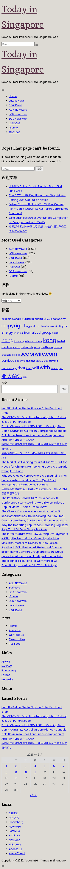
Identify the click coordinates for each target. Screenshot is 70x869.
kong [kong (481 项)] (49, 340)
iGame (13, 127)
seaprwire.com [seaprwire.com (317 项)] (38, 353)
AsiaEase (14, 835)
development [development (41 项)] (48, 326)
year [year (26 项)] (61, 368)
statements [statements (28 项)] (42, 360)
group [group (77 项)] (46, 332)
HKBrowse (15, 844)
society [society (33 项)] (19, 360)
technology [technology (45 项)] (9, 368)
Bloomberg (8, 670)
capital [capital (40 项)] (39, 319)
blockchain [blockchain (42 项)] (14, 319)
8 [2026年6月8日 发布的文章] (6, 772)
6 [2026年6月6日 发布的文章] (54, 766)
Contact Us (16, 635)
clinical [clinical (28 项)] (48, 319)
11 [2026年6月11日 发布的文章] (35, 772)
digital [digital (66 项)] (63, 326)
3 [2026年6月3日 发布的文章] (25, 766)
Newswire (7, 679)
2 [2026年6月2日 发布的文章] (16, 766)
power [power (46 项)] (58, 347)
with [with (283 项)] (45, 367)
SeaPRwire (15, 105)
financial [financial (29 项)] (18, 332)
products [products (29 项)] (6, 354)
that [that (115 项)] (21, 368)
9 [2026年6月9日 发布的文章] (16, 772)
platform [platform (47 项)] (47, 347)
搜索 (4, 383)
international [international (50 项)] (33, 341)
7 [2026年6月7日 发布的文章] (63, 766)
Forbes (5, 675)
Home (13, 96)
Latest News (16, 100)
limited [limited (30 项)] (61, 341)
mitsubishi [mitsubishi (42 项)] (27, 347)
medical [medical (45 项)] (7, 347)
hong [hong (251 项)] (7, 340)
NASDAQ (6, 666)
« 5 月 (33, 795)
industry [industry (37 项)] (19, 341)
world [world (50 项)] (54, 368)
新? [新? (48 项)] (25, 377)
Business (14, 123)
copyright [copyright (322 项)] (13, 325)
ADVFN (5, 661)
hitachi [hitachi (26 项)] (55, 333)
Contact (14, 132)
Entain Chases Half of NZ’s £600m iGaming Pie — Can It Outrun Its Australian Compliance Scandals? (39, 208)
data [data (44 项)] (36, 326)
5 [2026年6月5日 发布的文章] (44, 766)
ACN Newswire (18, 110)
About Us (15, 630)
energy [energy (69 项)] (7, 332)
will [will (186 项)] (35, 368)
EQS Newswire (18, 119)
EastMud (14, 831)
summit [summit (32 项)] (53, 360)
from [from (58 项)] (27, 332)
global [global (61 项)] (36, 332)
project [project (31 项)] (16, 354)
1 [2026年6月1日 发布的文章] (6, 766)
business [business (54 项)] (28, 319)
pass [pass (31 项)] (37, 347)
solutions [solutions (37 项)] (29, 361)
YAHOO (13, 813)
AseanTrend (17, 853)
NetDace (14, 840)
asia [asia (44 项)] (4, 319)
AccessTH (15, 849)
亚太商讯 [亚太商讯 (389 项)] (11, 376)
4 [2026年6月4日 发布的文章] (35, 766)
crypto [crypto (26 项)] (29, 326)
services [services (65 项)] (7, 360)
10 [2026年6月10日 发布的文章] (25, 772)
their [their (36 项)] (29, 368)
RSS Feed (15, 644)
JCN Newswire (18, 114)
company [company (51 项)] (59, 319)
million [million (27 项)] (16, 347)
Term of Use (17, 639)
